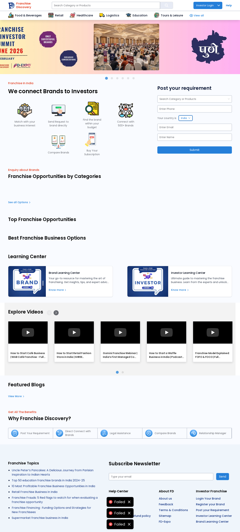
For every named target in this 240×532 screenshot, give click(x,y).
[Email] (194, 127)
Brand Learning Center (212, 522)
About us (165, 498)
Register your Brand (210, 504)
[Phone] (194, 108)
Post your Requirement (212, 510)
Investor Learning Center (214, 516)
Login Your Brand (208, 498)
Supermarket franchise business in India (40, 518)
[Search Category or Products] (106, 5)
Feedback (166, 504)
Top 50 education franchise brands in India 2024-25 (48, 480)
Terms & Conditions (173, 510)
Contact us (117, 510)
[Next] (56, 312)
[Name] (194, 137)
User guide (116, 498)
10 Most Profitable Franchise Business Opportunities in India (53, 486)
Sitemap (165, 516)
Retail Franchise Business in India (34, 492)
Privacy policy (119, 504)
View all (196, 15)
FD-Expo (165, 522)
